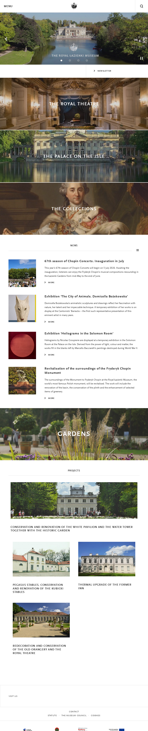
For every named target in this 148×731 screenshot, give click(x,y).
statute (52, 716)
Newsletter (104, 71)
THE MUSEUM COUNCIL (74, 716)
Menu (8, 6)
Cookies (95, 716)
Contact (74, 712)
